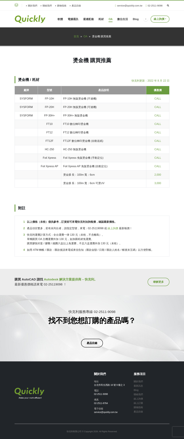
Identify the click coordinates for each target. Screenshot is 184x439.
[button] (17, 5)
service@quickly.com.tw (128, 5)
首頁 (76, 36)
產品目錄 (75, 5)
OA (111, 19)
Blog (136, 19)
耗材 (101, 19)
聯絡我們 (46, 5)
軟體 (60, 19)
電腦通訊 (73, 19)
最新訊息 (138, 385)
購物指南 (60, 5)
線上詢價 (159, 19)
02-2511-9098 (154, 5)
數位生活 (122, 19)
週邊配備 (88, 19)
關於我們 (31, 5)
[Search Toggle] (167, 5)
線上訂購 (138, 403)
